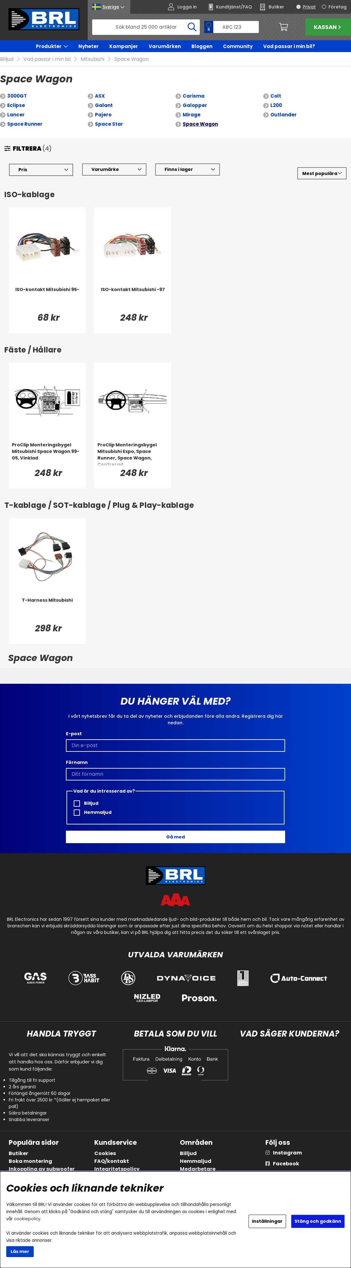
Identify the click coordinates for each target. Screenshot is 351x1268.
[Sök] (146, 27)
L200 (276, 105)
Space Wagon (131, 59)
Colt (275, 96)
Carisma (194, 96)
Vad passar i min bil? (289, 46)
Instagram (287, 1152)
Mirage (191, 115)
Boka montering (30, 1161)
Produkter (49, 46)
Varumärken (165, 46)
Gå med (175, 837)
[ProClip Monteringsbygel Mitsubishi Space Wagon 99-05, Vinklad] (47, 454)
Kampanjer (123, 46)
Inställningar (267, 1221)
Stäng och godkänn (317, 1221)
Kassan (328, 27)
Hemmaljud (92, 812)
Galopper (195, 105)
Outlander (283, 115)
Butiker (18, 1153)
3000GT (17, 96)
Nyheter (88, 46)
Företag (338, 7)
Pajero (103, 115)
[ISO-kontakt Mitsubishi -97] (132, 299)
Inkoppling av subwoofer (42, 1169)
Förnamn (77, 762)
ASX (100, 96)
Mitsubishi (92, 59)
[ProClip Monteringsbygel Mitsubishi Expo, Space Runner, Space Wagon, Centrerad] (132, 454)
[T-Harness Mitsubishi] (47, 609)
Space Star (109, 124)
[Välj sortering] (322, 173)
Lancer (16, 115)
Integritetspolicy (117, 1169)
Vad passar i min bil (47, 59)
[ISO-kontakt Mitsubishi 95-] (47, 299)
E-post (74, 734)
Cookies (105, 1153)
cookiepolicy (27, 1219)
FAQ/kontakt (111, 1161)
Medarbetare (197, 1169)
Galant (104, 105)
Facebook (286, 1163)
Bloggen (201, 46)
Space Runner (24, 124)
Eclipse (16, 105)
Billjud (6, 59)
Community (238, 46)
